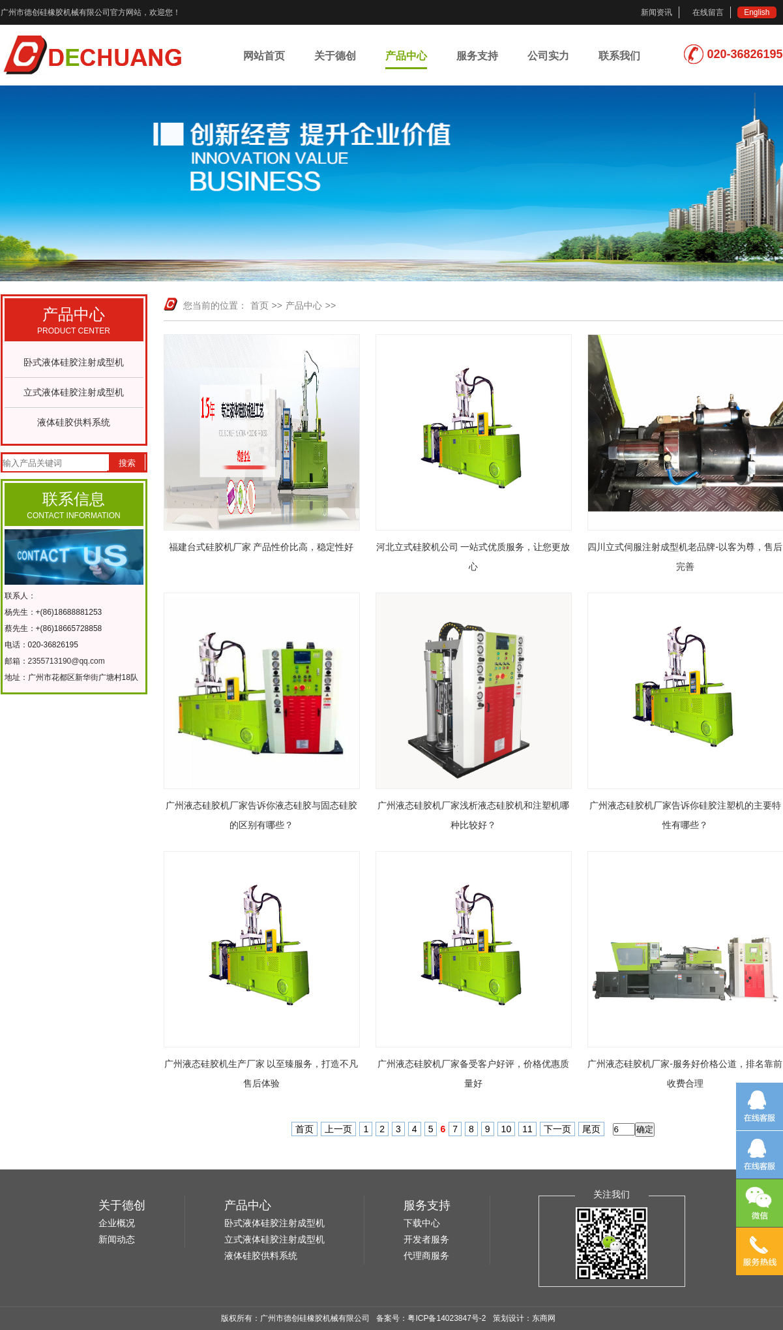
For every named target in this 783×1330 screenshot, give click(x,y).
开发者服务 (426, 1239)
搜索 (127, 463)
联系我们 (619, 55)
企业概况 (116, 1223)
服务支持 (477, 55)
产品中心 (406, 55)
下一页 (557, 1129)
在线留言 (708, 12)
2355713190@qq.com (66, 661)
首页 (259, 305)
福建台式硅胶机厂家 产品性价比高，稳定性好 (261, 547)
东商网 (543, 1318)
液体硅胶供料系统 (73, 422)
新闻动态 (116, 1239)
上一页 (338, 1129)
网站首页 (264, 55)
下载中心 (422, 1223)
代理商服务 (426, 1255)
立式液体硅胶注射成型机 (73, 392)
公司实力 (548, 55)
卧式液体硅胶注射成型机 (73, 362)
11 (527, 1129)
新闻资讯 (656, 12)
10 (506, 1129)
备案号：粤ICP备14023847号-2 (431, 1318)
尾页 (591, 1129)
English (756, 12)
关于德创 (335, 55)
